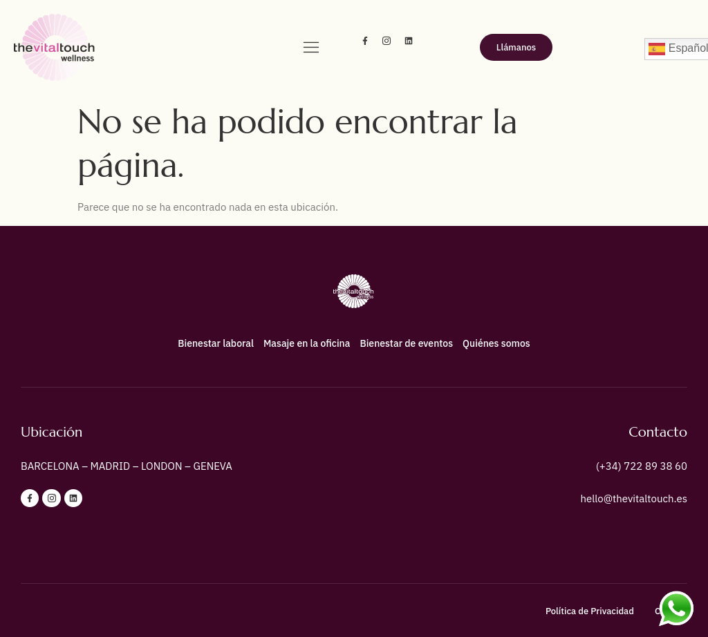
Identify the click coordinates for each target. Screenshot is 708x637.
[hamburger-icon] (311, 48)
